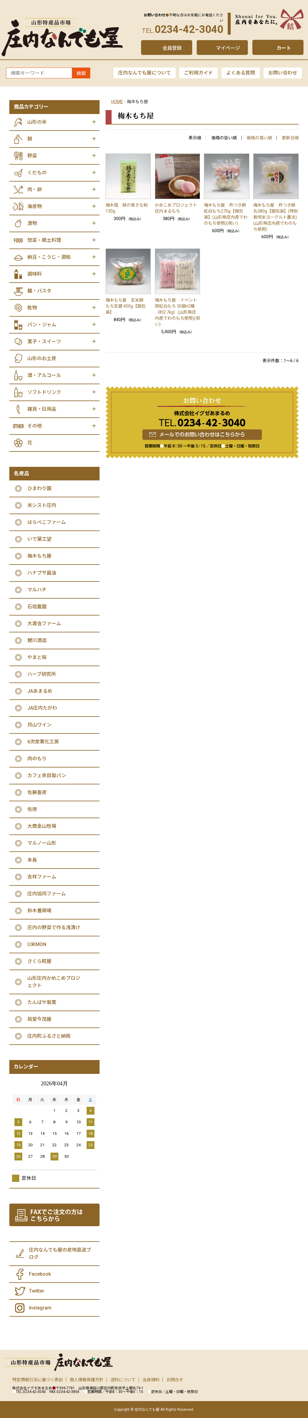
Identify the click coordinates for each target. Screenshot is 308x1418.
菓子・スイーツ (44, 341)
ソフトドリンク (44, 392)
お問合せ (174, 1380)
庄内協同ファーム (46, 894)
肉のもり (37, 758)
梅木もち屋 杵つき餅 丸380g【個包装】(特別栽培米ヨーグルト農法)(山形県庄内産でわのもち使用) (275, 217)
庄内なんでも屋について (144, 73)
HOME (117, 101)
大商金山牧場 (41, 826)
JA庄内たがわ (42, 708)
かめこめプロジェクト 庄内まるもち (177, 208)
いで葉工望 (39, 539)
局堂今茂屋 (39, 1019)
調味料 (34, 274)
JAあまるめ (39, 691)
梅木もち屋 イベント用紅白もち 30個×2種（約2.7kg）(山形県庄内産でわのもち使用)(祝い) (177, 312)
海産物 (34, 206)
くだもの (37, 173)
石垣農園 (37, 606)
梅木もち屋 (39, 556)
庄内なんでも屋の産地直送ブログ (60, 1253)
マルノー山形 (41, 843)
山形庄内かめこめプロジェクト (53, 981)
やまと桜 (37, 657)
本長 (32, 860)
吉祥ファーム (41, 877)
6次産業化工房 (43, 742)
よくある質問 (240, 73)
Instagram (40, 1308)
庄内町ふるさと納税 (49, 1036)
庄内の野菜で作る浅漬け (53, 927)
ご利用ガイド (198, 73)
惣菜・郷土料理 (44, 240)
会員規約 (151, 1380)
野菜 (32, 156)
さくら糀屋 (39, 961)
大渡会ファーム (44, 623)
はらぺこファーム (46, 522)
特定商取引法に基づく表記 (37, 1380)
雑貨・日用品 (41, 409)
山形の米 (37, 122)
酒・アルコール (44, 375)
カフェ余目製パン (46, 775)
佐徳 (32, 809)
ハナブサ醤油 (41, 573)
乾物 (32, 308)
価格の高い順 (259, 137)
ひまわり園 (39, 488)
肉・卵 (34, 189)
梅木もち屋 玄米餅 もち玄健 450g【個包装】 (127, 306)
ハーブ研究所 (41, 674)
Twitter (36, 1291)
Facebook (40, 1274)
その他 (34, 426)
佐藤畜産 (37, 792)
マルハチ (37, 590)
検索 (81, 73)
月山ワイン (39, 725)
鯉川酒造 (37, 640)
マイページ (228, 48)
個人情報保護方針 (86, 1380)
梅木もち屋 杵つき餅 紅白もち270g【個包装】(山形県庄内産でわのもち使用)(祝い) (226, 214)
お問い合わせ (282, 73)
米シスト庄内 (41, 505)
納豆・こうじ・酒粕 (49, 257)
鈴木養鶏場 (39, 910)
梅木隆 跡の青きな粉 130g (128, 208)
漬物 (32, 223)
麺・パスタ (39, 291)
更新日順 (290, 137)
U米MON (36, 944)
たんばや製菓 (41, 1002)
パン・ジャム (41, 325)
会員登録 (172, 48)
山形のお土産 (41, 358)
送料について (123, 1380)
